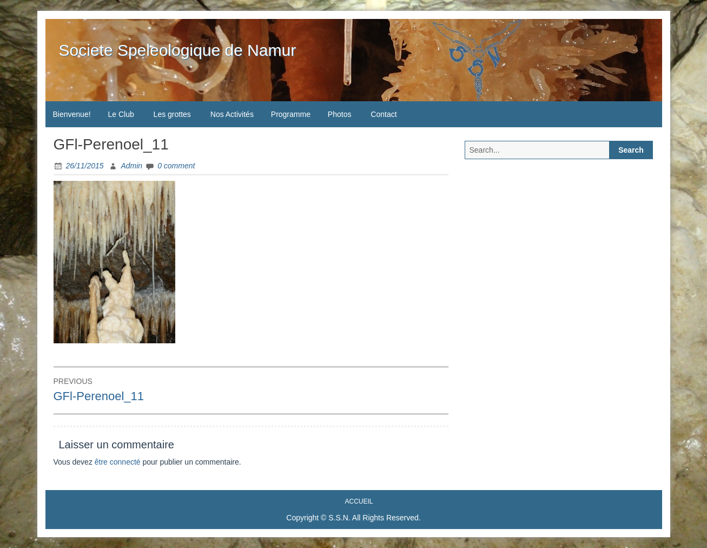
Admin (131, 165)
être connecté (118, 462)
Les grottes (172, 114)
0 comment (176, 165)
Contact (384, 114)
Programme (290, 114)
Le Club (121, 114)
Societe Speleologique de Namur (177, 50)
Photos (340, 114)
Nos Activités (232, 114)
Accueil (359, 501)
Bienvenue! (72, 114)
